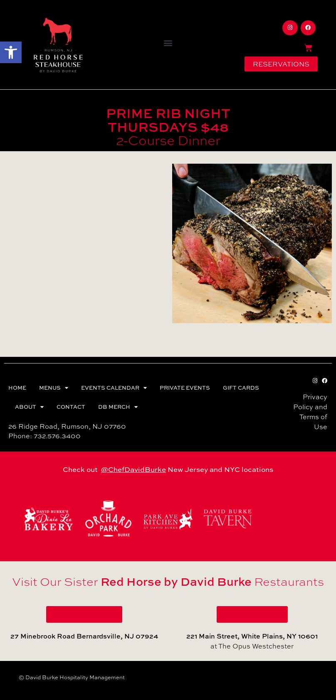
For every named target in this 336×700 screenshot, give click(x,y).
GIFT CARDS (241, 387)
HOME (17, 387)
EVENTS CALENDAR (114, 388)
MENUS (53, 388)
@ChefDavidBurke (133, 469)
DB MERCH (118, 407)
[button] (11, 52)
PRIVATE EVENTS (185, 387)
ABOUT (29, 407)
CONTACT (71, 406)
